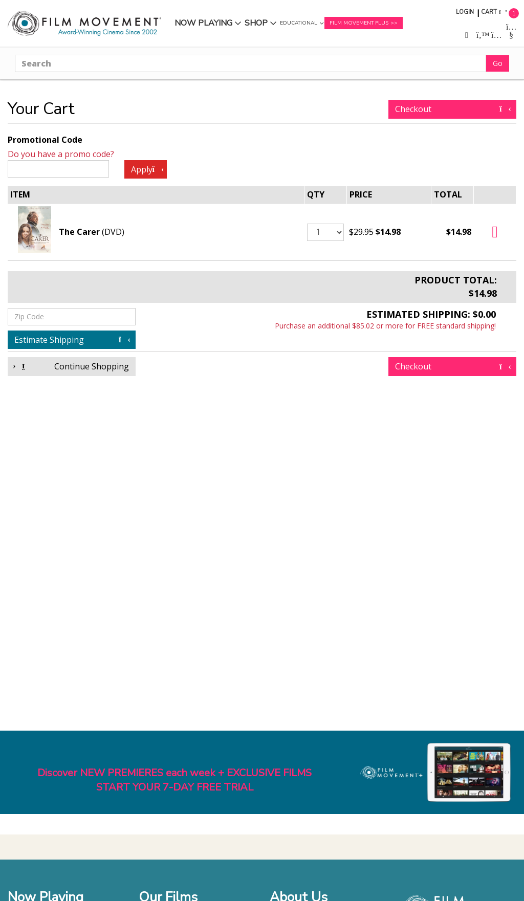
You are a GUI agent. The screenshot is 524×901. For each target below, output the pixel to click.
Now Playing (203, 23)
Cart (489, 12)
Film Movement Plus (359, 23)
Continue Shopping (71, 366)
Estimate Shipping (71, 339)
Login (465, 12)
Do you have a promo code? (61, 154)
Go (498, 63)
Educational (298, 23)
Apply (147, 169)
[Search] (250, 63)
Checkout (452, 109)
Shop (256, 23)
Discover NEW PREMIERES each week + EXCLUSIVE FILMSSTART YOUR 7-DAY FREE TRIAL (174, 780)
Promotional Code (45, 139)
